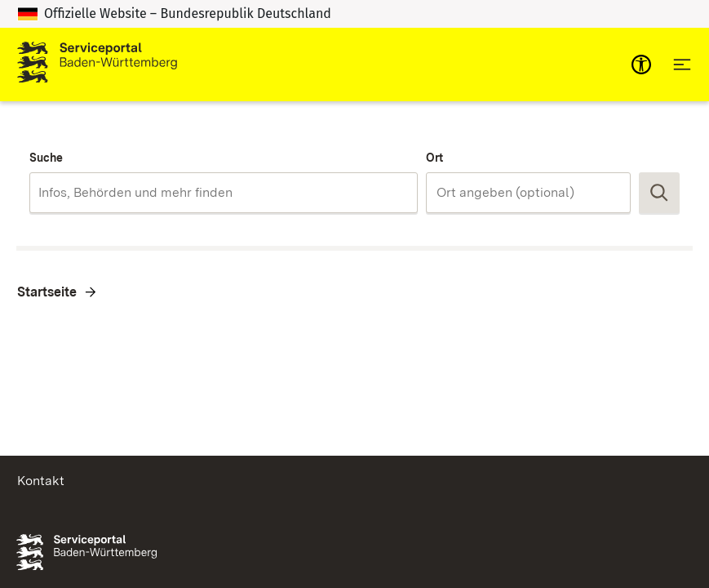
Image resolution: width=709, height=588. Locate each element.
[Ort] (528, 192)
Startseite (47, 292)
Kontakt (40, 480)
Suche (46, 157)
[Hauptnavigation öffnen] (682, 64)
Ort (434, 157)
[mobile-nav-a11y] (641, 64)
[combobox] (223, 192)
